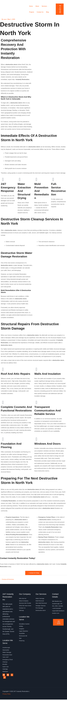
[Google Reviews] (12, 676)
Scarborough (6, 648)
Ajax (20, 644)
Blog (47, 12)
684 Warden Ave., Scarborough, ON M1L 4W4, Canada (57, 604)
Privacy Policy (7, 695)
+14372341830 (56, 609)
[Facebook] (4, 676)
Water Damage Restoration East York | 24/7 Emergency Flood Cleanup (8, 658)
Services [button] (44, 6)
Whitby (21, 632)
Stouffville (22, 639)
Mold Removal (40, 601)
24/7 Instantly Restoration (11, 9)
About (37, 6)
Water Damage (40, 598)
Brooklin (5, 665)
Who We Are (23, 598)
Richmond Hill (23, 642)
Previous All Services (7, 579)
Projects (31, 12)
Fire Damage (39, 608)
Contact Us (40, 12)
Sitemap (21, 616)
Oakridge (5, 670)
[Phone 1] (4, 679)
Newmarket (6, 650)
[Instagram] (8, 676)
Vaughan (21, 634)
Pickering (22, 647)
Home (31, 6)
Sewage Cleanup (41, 606)
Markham (5, 673)
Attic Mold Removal (41, 603)
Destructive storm (41, 611)
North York (6, 667)
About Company (24, 601)
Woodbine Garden (24, 629)
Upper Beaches (23, 637)
